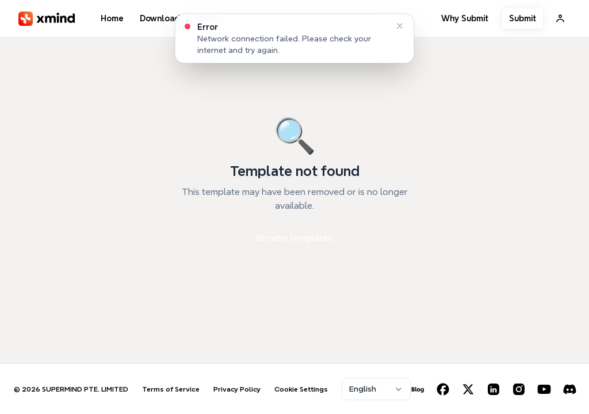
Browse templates (294, 238)
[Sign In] (560, 18)
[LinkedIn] (493, 389)
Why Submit (464, 18)
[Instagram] (519, 389)
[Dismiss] (399, 25)
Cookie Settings (301, 389)
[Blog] (417, 389)
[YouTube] (544, 389)
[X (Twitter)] (468, 389)
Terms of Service (171, 389)
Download (159, 18)
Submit (522, 18)
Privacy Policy (237, 389)
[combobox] (376, 389)
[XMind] (46, 19)
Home (112, 18)
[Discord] (569, 389)
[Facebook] (443, 389)
